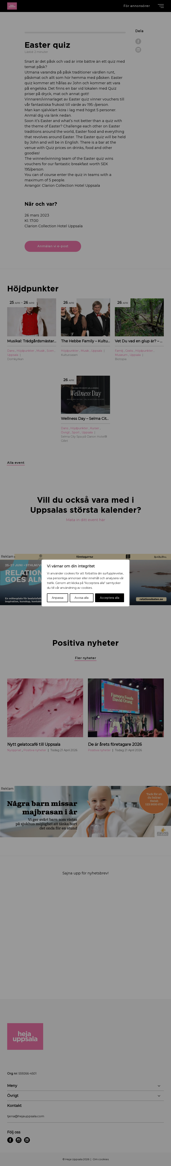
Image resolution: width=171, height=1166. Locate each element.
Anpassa (57, 598)
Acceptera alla (109, 598)
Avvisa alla (81, 598)
